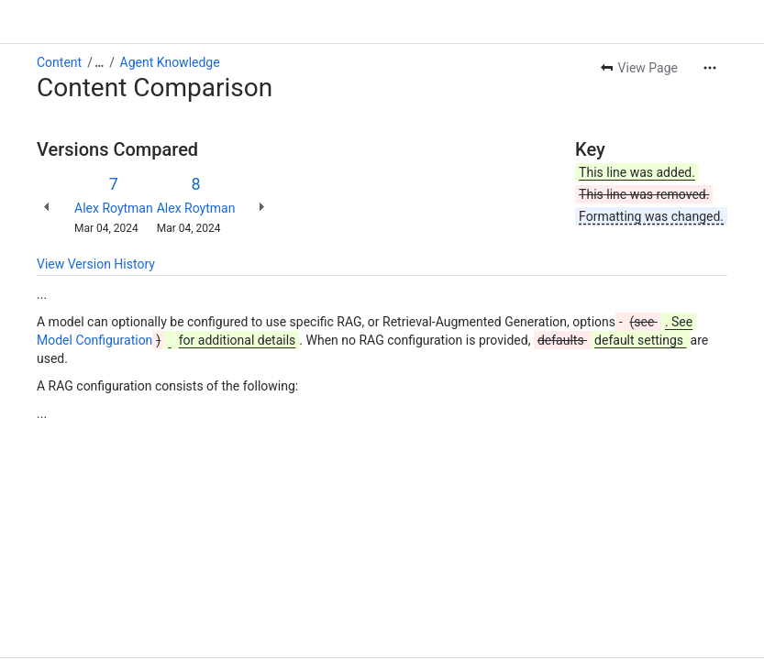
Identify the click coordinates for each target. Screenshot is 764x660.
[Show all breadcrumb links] (99, 62)
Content (59, 62)
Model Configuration (94, 340)
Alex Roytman (113, 208)
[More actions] (709, 68)
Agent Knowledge (170, 62)
